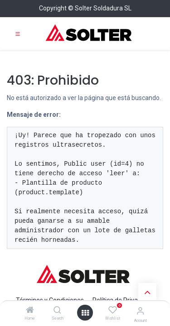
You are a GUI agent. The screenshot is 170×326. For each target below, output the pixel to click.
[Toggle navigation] (17, 33)
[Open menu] (85, 312)
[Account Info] (140, 311)
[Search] (57, 310)
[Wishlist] (113, 310)
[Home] (30, 310)
